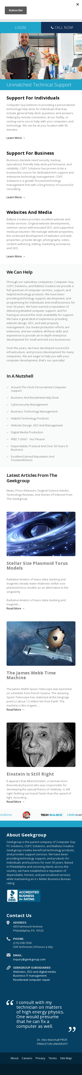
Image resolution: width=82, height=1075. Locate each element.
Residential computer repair (31, 980)
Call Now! (61, 28)
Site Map (66, 1058)
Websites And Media (29, 212)
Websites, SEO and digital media (34, 972)
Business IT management (30, 976)
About (14, 1058)
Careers (27, 1058)
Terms (53, 1058)
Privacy (40, 1058)
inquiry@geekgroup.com (29, 959)
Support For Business (30, 153)
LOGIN (20, 27)
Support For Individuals (33, 98)
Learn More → (16, 138)
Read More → (16, 608)
